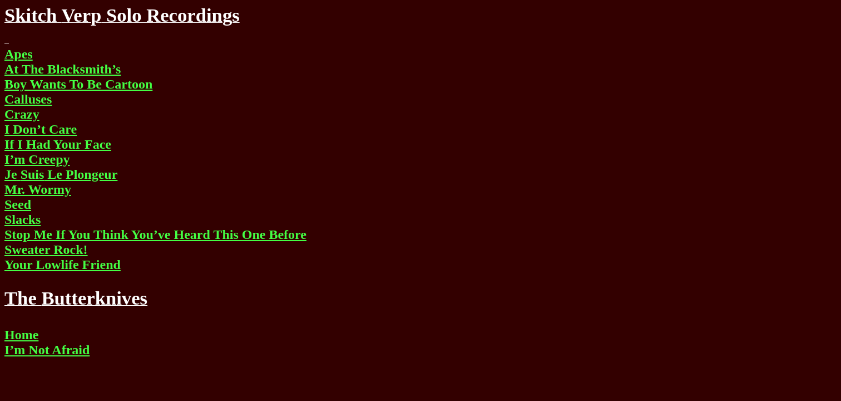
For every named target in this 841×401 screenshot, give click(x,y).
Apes (18, 54)
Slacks (22, 219)
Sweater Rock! (46, 249)
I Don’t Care (40, 129)
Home (21, 334)
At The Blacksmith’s (62, 69)
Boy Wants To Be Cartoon (78, 84)
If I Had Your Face (57, 144)
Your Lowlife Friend (62, 264)
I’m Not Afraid (47, 350)
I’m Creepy (37, 159)
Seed (17, 204)
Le (60, 174)
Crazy (21, 114)
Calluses (28, 99)
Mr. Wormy (37, 189)
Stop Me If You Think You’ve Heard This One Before (155, 234)
